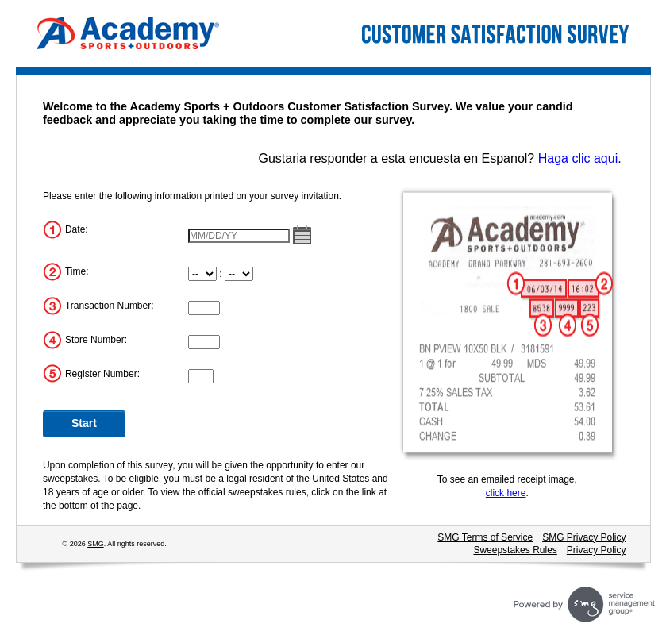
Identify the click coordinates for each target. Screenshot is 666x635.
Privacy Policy (596, 550)
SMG (95, 544)
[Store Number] (204, 342)
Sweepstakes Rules (514, 550)
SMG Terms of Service (485, 537)
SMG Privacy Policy (584, 537)
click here (506, 492)
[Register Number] (201, 376)
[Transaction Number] (204, 308)
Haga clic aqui (578, 158)
